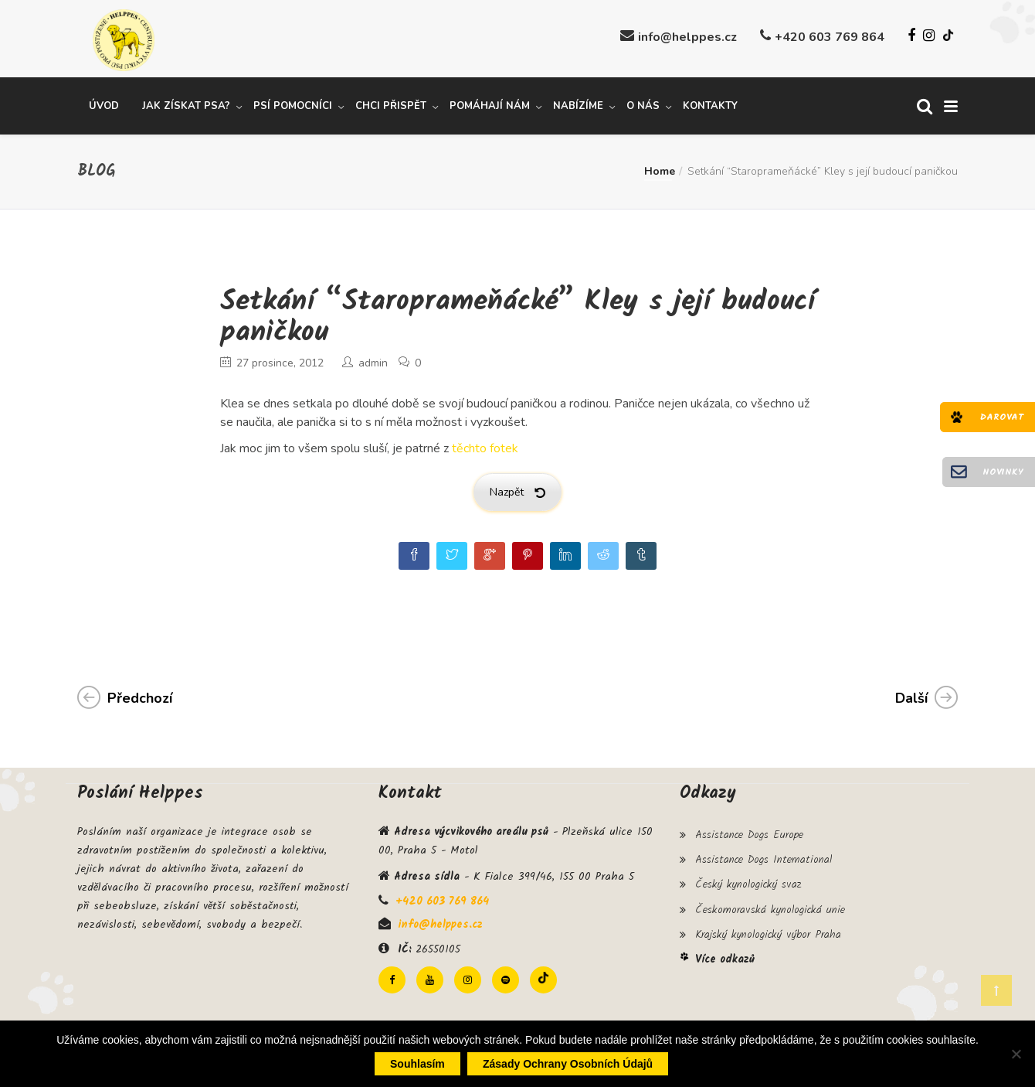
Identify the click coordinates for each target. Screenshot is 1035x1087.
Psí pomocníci (292, 103)
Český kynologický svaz (748, 875)
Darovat (1001, 417)
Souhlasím (417, 1064)
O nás (643, 103)
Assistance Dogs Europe (749, 830)
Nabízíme (578, 103)
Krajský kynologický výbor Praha (768, 920)
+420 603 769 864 (829, 37)
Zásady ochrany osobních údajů (568, 1064)
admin (373, 360)
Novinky (1002, 472)
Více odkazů (725, 943)
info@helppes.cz (687, 37)
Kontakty (710, 103)
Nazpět (517, 489)
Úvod (104, 103)
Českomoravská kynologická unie (770, 898)
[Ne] (1015, 1053)
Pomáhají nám (490, 103)
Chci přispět (390, 103)
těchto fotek (485, 445)
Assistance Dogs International (763, 852)
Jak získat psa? (186, 103)
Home (659, 168)
